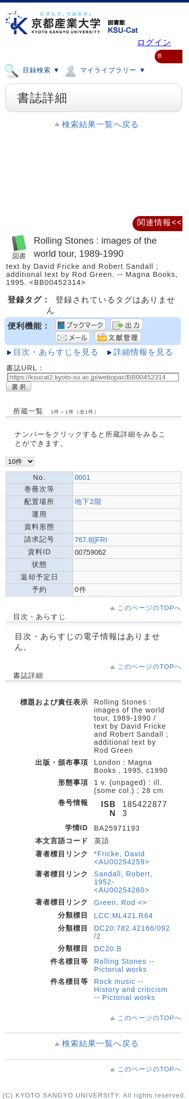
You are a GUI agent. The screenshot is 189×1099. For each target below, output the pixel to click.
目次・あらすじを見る (56, 352)
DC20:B (108, 949)
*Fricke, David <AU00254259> (122, 858)
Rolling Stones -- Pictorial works (124, 965)
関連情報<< (159, 222)
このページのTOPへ (149, 608)
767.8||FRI (91, 540)
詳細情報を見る (143, 352)
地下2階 (88, 501)
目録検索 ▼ (32, 69)
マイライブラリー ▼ (104, 69)
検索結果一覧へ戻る (100, 124)
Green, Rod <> (121, 902)
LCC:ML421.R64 (123, 916)
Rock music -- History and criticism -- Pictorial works (131, 989)
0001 (82, 477)
